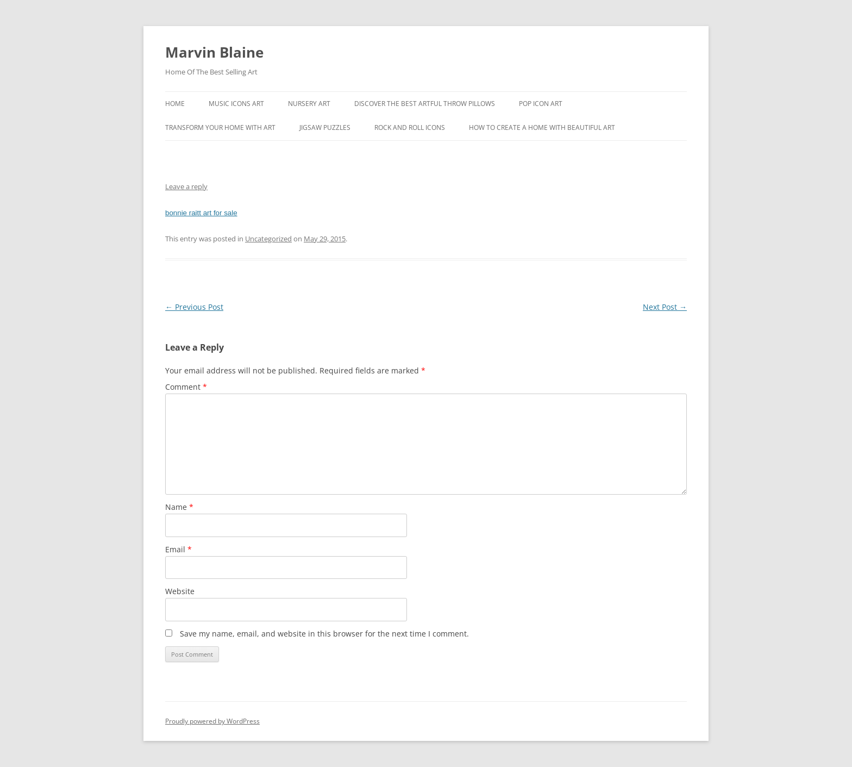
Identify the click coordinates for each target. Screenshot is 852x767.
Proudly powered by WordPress (212, 721)
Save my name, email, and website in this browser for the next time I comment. (324, 633)
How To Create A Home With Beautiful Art (542, 127)
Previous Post (194, 307)
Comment (186, 387)
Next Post (665, 307)
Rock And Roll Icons (409, 127)
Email (178, 549)
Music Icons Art (236, 103)
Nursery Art (309, 103)
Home (175, 103)
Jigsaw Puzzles (324, 127)
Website (180, 591)
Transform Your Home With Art (220, 127)
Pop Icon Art (540, 103)
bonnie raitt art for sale (201, 213)
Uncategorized (268, 239)
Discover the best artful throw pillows (424, 103)
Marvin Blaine (214, 52)
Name (179, 507)
